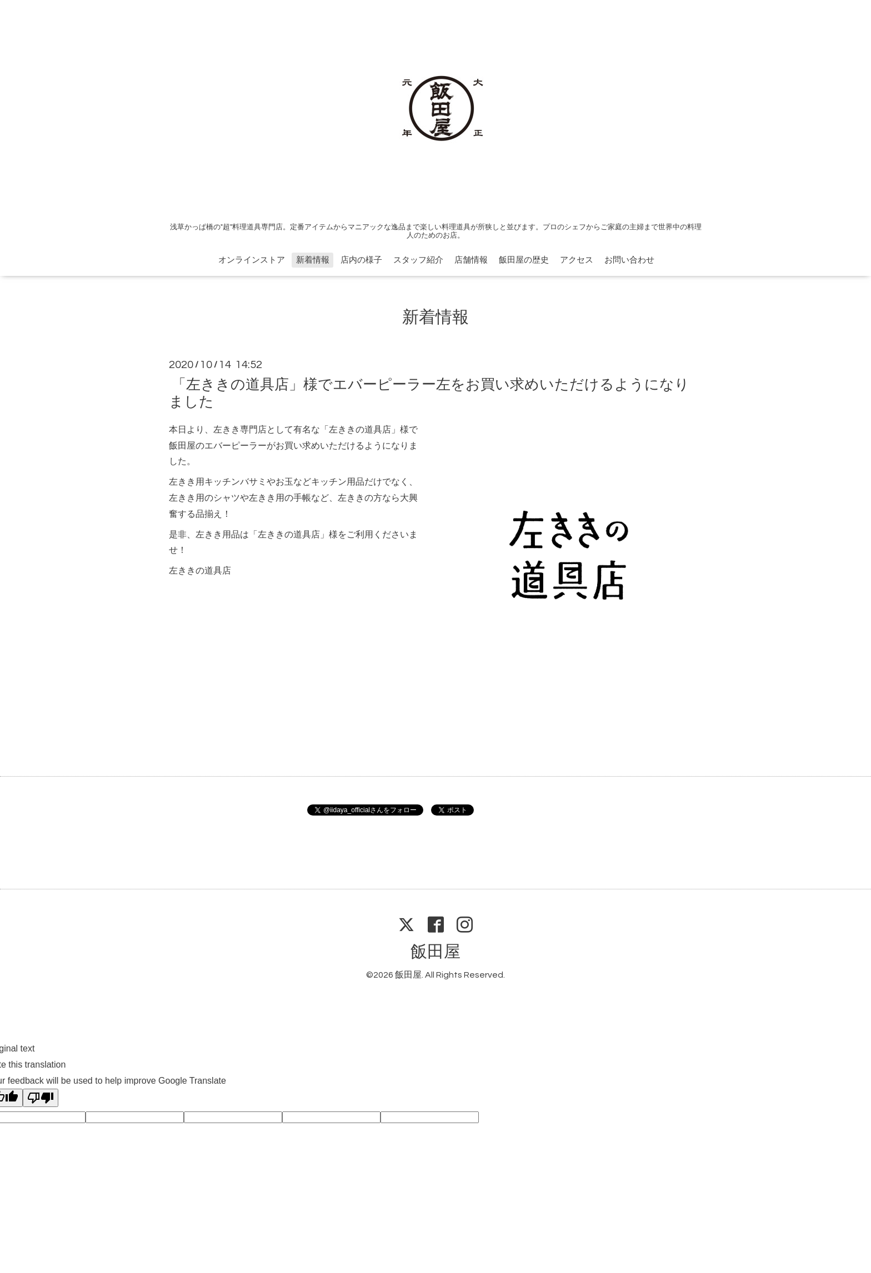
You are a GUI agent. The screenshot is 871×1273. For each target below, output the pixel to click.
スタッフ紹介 (418, 260)
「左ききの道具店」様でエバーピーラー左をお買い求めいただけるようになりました (429, 393)
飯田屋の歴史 (524, 260)
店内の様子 (361, 260)
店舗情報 (471, 260)
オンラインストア (251, 260)
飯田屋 (435, 951)
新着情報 (312, 260)
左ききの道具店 (200, 570)
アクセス (576, 260)
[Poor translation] (40, 1098)
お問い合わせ (629, 260)
